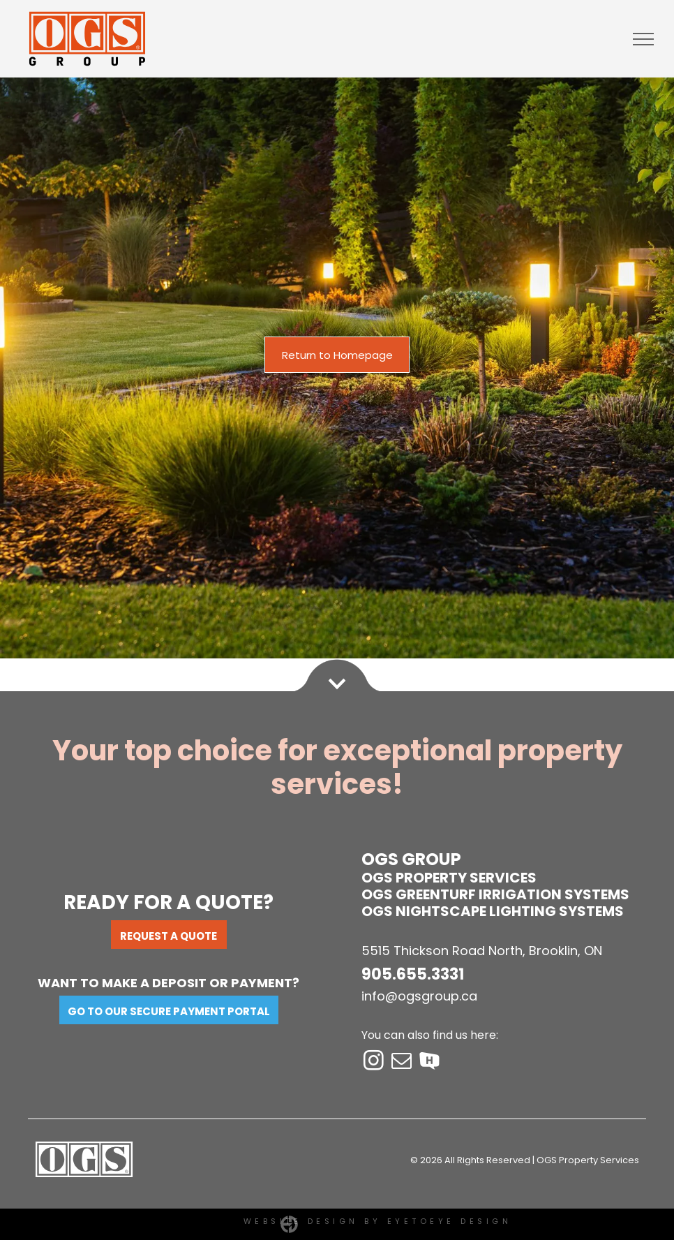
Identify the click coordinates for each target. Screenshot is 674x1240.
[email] (401, 1063)
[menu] (643, 39)
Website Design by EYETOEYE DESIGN (378, 1221)
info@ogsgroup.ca (419, 996)
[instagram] (374, 1063)
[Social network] (429, 1063)
